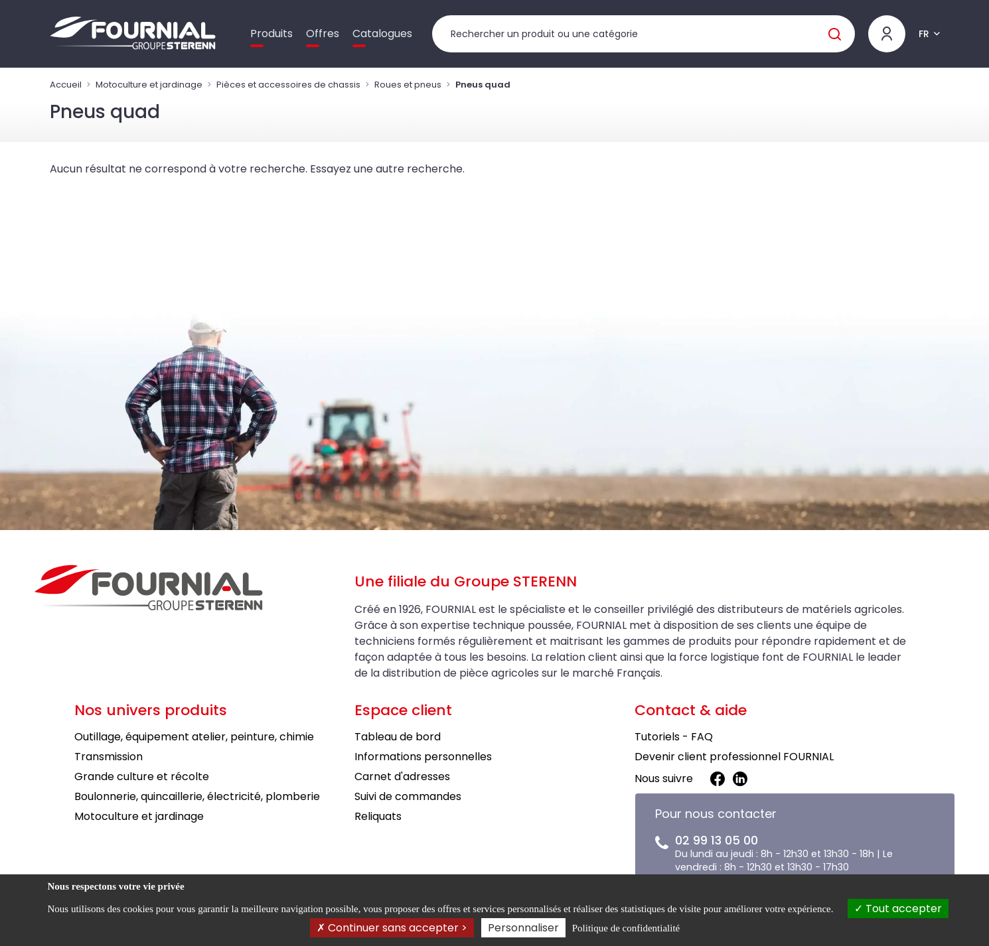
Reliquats (378, 816)
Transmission (108, 756)
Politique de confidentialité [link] (626, 928)
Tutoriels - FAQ (674, 736)
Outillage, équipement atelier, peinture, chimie (194, 736)
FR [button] (924, 33)
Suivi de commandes (407, 796)
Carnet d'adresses (402, 776)
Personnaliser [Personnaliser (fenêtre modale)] (523, 927)
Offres (322, 33)
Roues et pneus (407, 84)
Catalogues (382, 33)
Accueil (66, 84)
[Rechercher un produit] (643, 33)
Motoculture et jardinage (149, 84)
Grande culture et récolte (141, 776)
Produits (271, 33)
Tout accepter (898, 908)
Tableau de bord (397, 736)
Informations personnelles (423, 756)
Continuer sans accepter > (392, 927)
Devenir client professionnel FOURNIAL (734, 756)
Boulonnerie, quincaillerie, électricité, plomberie (197, 796)
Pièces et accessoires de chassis (288, 84)
